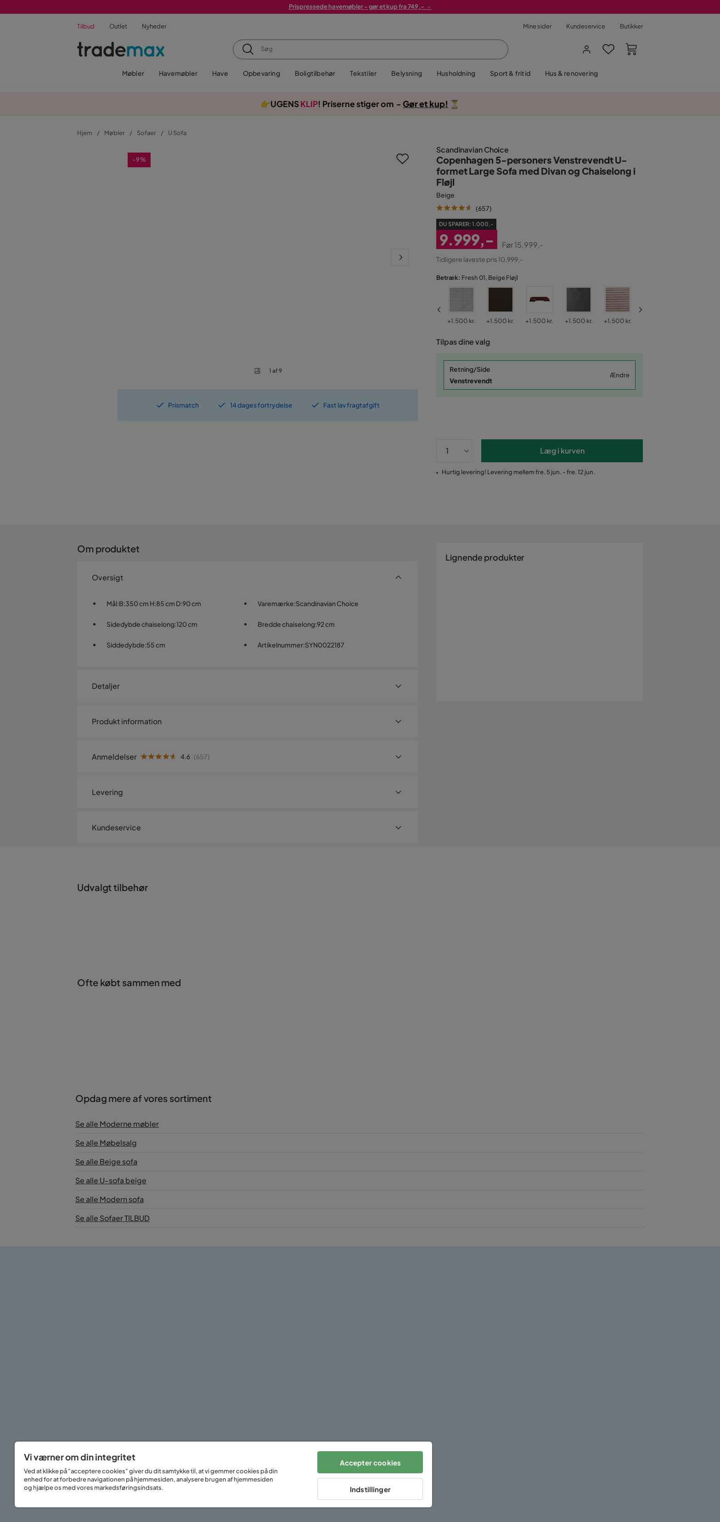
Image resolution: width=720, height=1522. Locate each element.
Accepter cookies (370, 1462)
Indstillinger (370, 1489)
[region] (223, 1474)
